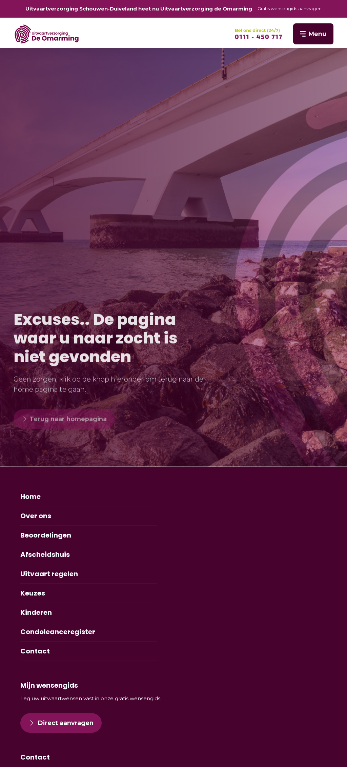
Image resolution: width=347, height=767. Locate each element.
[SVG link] (258, 33)
